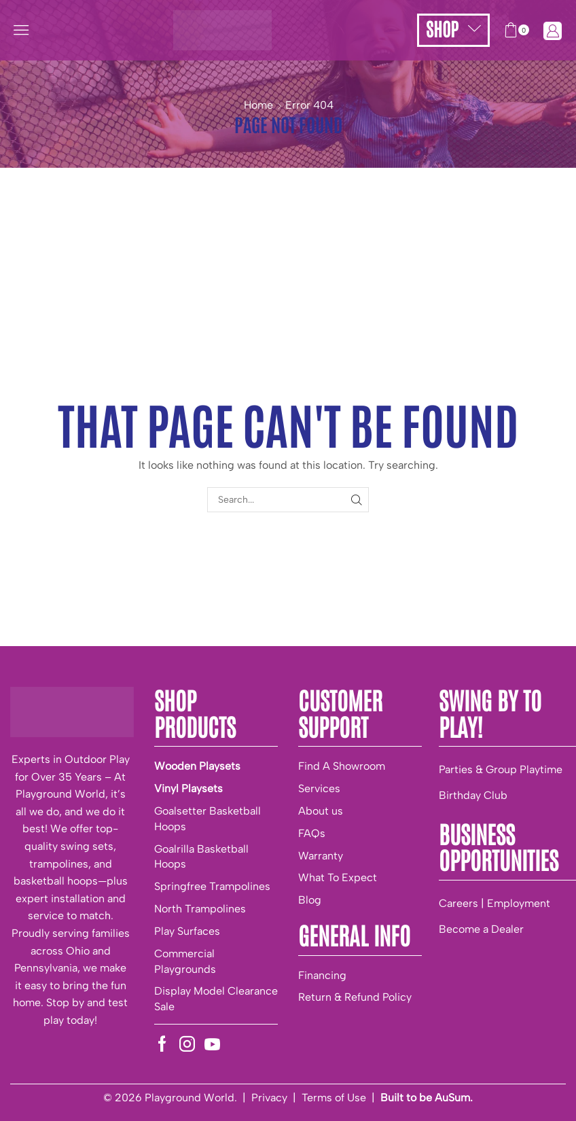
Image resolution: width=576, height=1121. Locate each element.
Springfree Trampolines (212, 886)
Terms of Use (334, 1097)
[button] (21, 30)
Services (319, 788)
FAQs (311, 833)
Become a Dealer (481, 929)
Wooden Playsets (197, 766)
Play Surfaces (187, 931)
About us (320, 810)
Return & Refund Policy (355, 997)
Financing (322, 975)
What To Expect (337, 877)
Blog (309, 899)
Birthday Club (473, 795)
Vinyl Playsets (188, 788)
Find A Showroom (341, 766)
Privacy (269, 1097)
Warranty (320, 855)
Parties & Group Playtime (500, 769)
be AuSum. (446, 1097)
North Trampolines (200, 908)
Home (258, 105)
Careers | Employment (494, 903)
